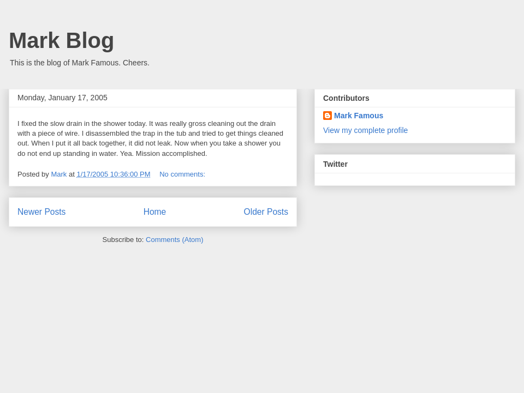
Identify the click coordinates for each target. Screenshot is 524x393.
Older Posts (266, 211)
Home (155, 211)
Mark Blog (61, 40)
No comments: (183, 174)
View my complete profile (365, 130)
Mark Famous (358, 115)
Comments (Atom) (174, 239)
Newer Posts (41, 211)
